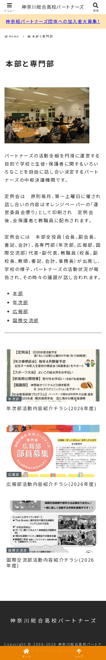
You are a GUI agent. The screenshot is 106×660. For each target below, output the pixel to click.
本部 (18, 293)
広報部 (21, 311)
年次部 (21, 302)
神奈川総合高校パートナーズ (53, 7)
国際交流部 (26, 320)
